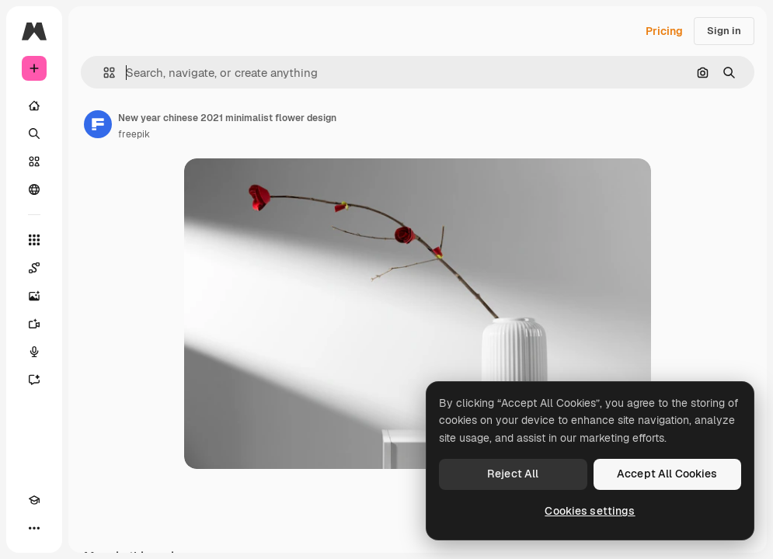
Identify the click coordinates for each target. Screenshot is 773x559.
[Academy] (34, 500)
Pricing (664, 31)
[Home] (34, 105)
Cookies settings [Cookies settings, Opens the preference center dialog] (590, 511)
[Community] (34, 189)
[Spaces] (34, 267)
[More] (34, 528)
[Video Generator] (34, 323)
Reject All (512, 474)
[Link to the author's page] (98, 124)
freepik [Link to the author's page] (134, 134)
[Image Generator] (34, 295)
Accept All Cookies (667, 474)
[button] (103, 72)
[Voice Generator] (34, 351)
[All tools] (34, 239)
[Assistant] (34, 379)
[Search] (34, 133)
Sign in (724, 30)
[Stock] (34, 161)
